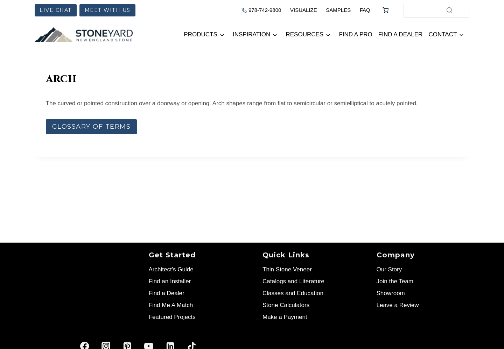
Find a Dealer (400, 34)
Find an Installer (170, 281)
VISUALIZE (303, 10)
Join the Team (395, 281)
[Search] (449, 10)
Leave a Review (398, 305)
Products (200, 34)
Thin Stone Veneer (287, 269)
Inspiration (251, 34)
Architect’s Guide (171, 269)
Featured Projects (172, 317)
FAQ (365, 10)
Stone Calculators (285, 305)
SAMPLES (338, 10)
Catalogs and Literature (293, 281)
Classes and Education (292, 293)
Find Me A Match (171, 305)
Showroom (391, 293)
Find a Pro (355, 34)
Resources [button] (305, 34)
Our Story (389, 269)
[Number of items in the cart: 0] (385, 10)
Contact (442, 34)
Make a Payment (284, 317)
